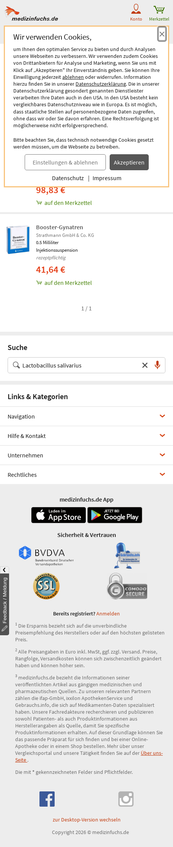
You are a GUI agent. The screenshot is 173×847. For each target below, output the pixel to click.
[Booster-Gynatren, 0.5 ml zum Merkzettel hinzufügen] (102, 282)
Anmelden (108, 613)
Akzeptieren (129, 162)
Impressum (107, 178)
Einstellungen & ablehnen (65, 162)
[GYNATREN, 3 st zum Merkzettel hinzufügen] (102, 202)
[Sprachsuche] (157, 365)
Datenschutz (68, 178)
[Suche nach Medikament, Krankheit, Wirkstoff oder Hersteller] (79, 365)
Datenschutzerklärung (100, 83)
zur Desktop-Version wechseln (87, 819)
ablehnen (73, 77)
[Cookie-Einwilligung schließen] (162, 34)
